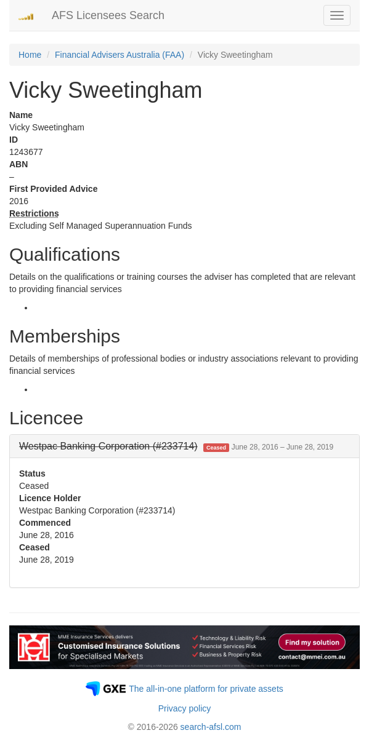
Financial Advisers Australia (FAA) (119, 55)
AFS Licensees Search (108, 15)
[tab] (184, 446)
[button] (176, 446)
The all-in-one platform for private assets (206, 689)
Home (29, 55)
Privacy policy (184, 708)
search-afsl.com (210, 727)
